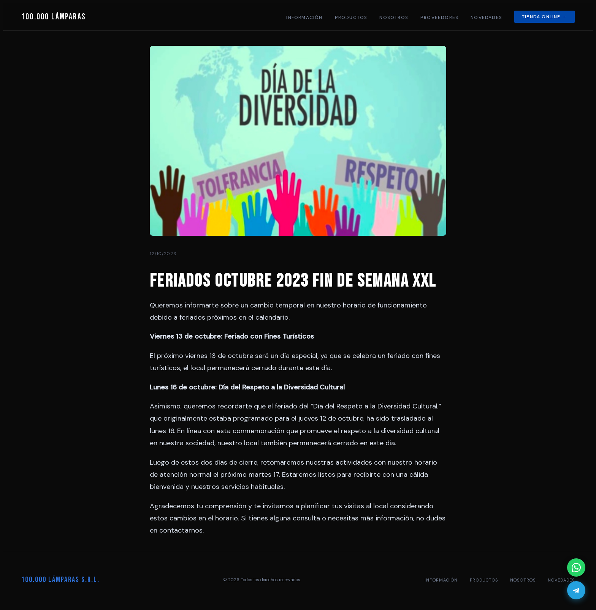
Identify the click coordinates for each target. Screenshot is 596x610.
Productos (351, 17)
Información (304, 17)
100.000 (53, 17)
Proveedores (439, 17)
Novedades (486, 17)
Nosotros (393, 17)
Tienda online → (544, 17)
